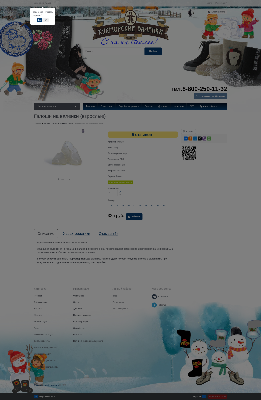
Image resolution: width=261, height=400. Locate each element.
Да (39, 20)
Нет (45, 20)
